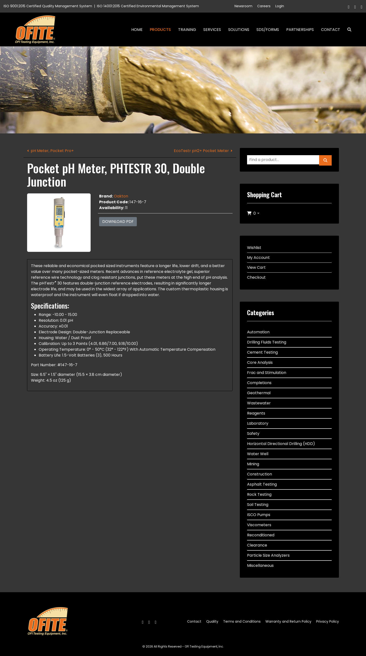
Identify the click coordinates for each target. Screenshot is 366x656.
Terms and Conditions (242, 621)
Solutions (238, 29)
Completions (259, 383)
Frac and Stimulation (266, 372)
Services (212, 29)
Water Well (257, 454)
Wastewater (259, 403)
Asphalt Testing (262, 484)
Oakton (121, 196)
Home (137, 29)
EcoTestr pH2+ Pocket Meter (201, 150)
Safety (253, 433)
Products (160, 29)
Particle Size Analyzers (268, 555)
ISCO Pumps (258, 515)
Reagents (256, 413)
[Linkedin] (361, 7)
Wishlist (254, 247)
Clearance (257, 545)
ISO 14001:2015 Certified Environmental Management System (148, 6)
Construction (259, 474)
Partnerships (300, 29)
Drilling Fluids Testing (266, 342)
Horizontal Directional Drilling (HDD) (281, 443)
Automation (258, 332)
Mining (253, 464)
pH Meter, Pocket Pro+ (52, 150)
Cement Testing (262, 352)
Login (279, 6)
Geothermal (259, 393)
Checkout (256, 277)
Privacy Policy (327, 621)
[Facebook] (349, 7)
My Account (258, 257)
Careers (264, 6)
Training (187, 29)
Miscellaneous (260, 565)
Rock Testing (259, 494)
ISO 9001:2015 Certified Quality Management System (48, 6)
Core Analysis (260, 362)
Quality (212, 621)
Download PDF (118, 221)
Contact (330, 29)
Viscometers (259, 525)
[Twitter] (355, 7)
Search (347, 30)
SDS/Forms (267, 29)
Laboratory (257, 423)
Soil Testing (257, 504)
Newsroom (243, 6)
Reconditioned (260, 535)
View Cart (256, 267)
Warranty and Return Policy (288, 621)
